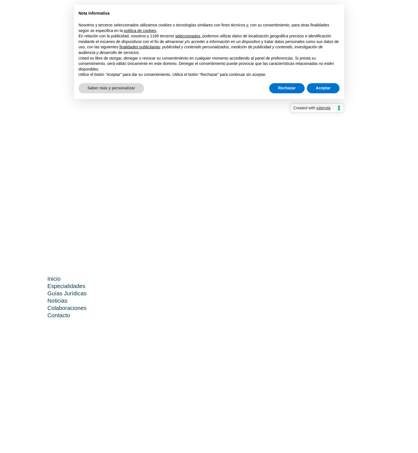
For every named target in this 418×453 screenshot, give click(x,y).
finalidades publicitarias (140, 47)
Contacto (59, 315)
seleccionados (187, 36)
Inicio (54, 279)
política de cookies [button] (140, 30)
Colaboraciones (67, 308)
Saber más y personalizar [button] (111, 88)
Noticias (58, 301)
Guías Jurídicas (67, 293)
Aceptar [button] (323, 88)
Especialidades (67, 286)
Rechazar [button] (287, 88)
